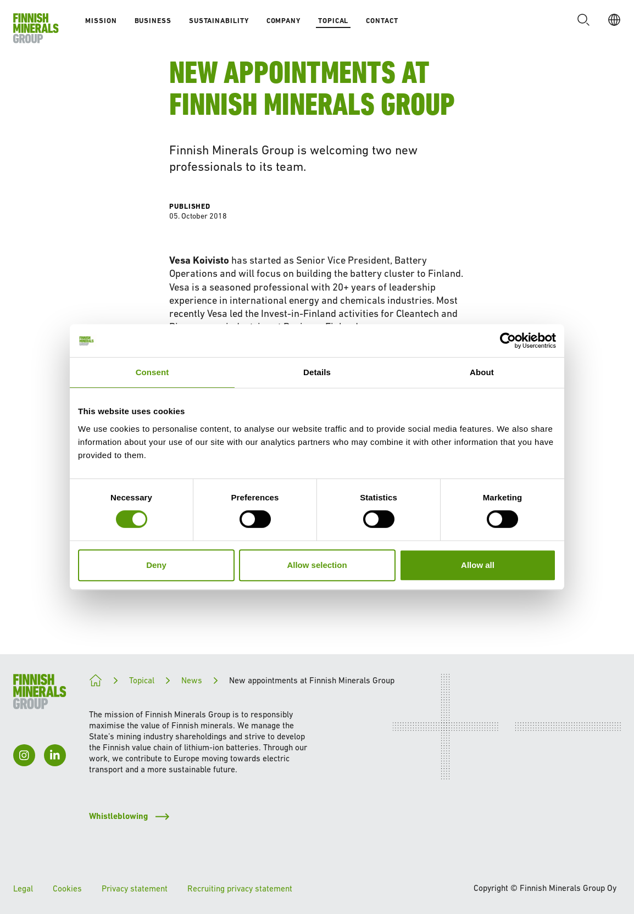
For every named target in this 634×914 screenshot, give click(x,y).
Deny (156, 565)
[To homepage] (36, 28)
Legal (23, 888)
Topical (333, 20)
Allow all (477, 565)
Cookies (67, 888)
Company (283, 20)
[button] (583, 19)
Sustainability (219, 20)
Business (153, 20)
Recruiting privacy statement (239, 888)
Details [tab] (317, 372)
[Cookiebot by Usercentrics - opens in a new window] (508, 340)
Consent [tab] (152, 372)
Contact (382, 20)
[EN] (614, 19)
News (191, 680)
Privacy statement (135, 888)
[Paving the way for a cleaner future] (95, 680)
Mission (100, 20)
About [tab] (482, 372)
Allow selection (317, 565)
